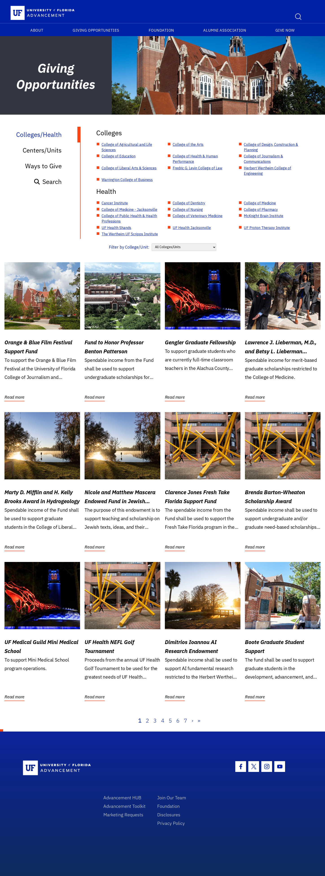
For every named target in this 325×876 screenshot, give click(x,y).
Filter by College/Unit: (129, 247)
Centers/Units (42, 150)
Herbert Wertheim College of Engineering (267, 171)
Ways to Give (43, 166)
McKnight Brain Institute (263, 216)
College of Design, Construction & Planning (271, 147)
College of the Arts (188, 144)
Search (47, 181)
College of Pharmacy (261, 209)
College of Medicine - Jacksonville (129, 209)
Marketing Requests (123, 815)
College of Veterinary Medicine (197, 216)
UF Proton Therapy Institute (267, 227)
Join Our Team (171, 798)
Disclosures (168, 815)
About (37, 30)
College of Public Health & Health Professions (129, 218)
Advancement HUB (122, 798)
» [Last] (199, 720)
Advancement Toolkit (124, 806)
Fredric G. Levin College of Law (197, 168)
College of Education (118, 156)
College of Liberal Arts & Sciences (129, 168)
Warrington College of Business (127, 179)
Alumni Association (224, 30)
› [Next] (192, 720)
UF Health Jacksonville (192, 227)
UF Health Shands (116, 227)
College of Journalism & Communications (263, 159)
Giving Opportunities (96, 30)
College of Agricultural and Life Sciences (127, 147)
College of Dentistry (189, 203)
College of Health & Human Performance (195, 159)
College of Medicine (260, 203)
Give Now (285, 30)
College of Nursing (188, 209)
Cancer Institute (115, 203)
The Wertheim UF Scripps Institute (130, 234)
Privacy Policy (171, 823)
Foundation (161, 30)
